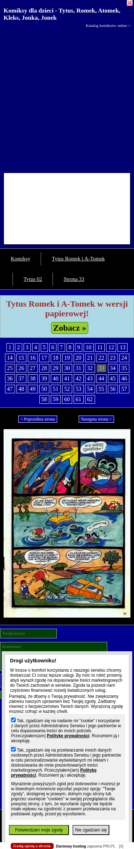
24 (124, 358)
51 (56, 389)
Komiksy (20, 259)
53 (78, 389)
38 (33, 378)
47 (10, 389)
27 (33, 368)
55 (101, 389)
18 (56, 358)
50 (44, 389)
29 (56, 368)
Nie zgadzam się (91, 830)
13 (122, 347)
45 (113, 378)
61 (78, 399)
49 (33, 389)
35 (124, 368)
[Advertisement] (67, 99)
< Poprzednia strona (37, 419)
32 (90, 368)
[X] (121, 846)
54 (90, 389)
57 (124, 389)
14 (10, 358)
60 (67, 399)
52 (67, 389)
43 (90, 378)
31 (78, 368)
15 (21, 358)
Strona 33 (74, 279)
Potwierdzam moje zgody (39, 830)
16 (33, 358)
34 (113, 368)
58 (44, 399)
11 (100, 347)
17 (44, 358)
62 (90, 399)
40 (56, 378)
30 (67, 368)
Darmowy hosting (71, 846)
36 (10, 378)
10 (88, 347)
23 (113, 358)
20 (78, 358)
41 (67, 378)
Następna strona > (96, 419)
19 (67, 358)
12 (111, 347)
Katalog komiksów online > (108, 25)
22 (101, 358)
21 (90, 358)
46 (124, 378)
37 (21, 378)
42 (78, 378)
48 (21, 389)
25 (10, 368)
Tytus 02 (33, 279)
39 (44, 378)
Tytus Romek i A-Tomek (78, 259)
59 (56, 399)
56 (113, 389)
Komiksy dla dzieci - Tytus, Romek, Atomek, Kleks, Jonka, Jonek (62, 14)
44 (101, 378)
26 (21, 368)
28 (44, 368)
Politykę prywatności (68, 735)
